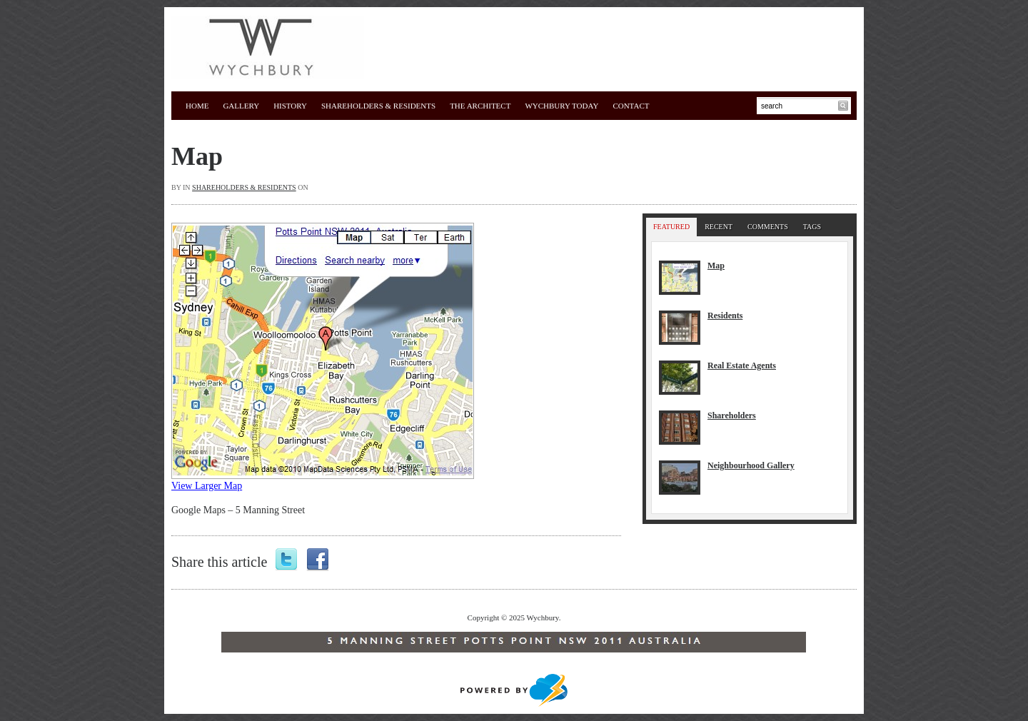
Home (197, 105)
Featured (671, 227)
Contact (631, 105)
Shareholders (731, 415)
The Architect (480, 105)
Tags (812, 227)
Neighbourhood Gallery (751, 465)
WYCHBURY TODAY (561, 105)
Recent (718, 227)
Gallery (241, 105)
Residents (724, 316)
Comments (767, 227)
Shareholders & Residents (378, 105)
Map (197, 156)
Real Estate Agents (741, 365)
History (290, 105)
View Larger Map (206, 485)
